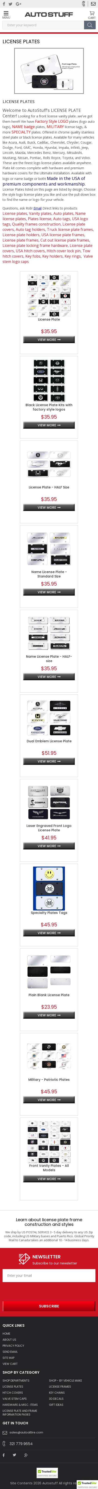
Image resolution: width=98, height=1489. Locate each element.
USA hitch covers (30, 250)
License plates (15, 213)
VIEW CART (10, 1364)
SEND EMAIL (10, 1352)
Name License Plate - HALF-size (49, 658)
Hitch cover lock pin (64, 250)
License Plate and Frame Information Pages (20, 1412)
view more (47, 339)
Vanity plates (40, 213)
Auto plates (63, 213)
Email (37, 208)
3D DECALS (56, 1399)
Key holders (52, 256)
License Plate (49, 319)
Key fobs (32, 256)
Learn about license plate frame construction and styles (49, 1222)
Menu (6, 15)
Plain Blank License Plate (49, 995)
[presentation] (30, 1290)
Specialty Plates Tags (49, 913)
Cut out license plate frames (64, 240)
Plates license (39, 218)
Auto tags (61, 218)
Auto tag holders (30, 229)
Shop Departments (16, 1381)
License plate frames (21, 240)
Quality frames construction (36, 224)
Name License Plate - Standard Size (49, 574)
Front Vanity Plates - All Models (49, 1168)
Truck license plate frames (70, 229)
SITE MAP (8, 1358)
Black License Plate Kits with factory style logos (49, 407)
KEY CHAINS (57, 1393)
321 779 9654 (21, 1443)
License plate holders (21, 234)
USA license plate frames (62, 234)
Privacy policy (13, 1346)
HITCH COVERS (13, 1393)
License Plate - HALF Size (49, 487)
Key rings (73, 256)
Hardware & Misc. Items (20, 1405)
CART (92, 18)
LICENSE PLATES (13, 1387)
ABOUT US (9, 1340)
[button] (87, 1484)
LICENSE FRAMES (60, 1387)
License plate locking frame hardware (35, 245)
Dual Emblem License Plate (49, 741)
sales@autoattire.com (26, 1432)
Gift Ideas (56, 1405)
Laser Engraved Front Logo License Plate (49, 828)
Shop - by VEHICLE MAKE (65, 1381)
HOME (6, 1334)
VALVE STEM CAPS (15, 1399)
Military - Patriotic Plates (49, 1080)
